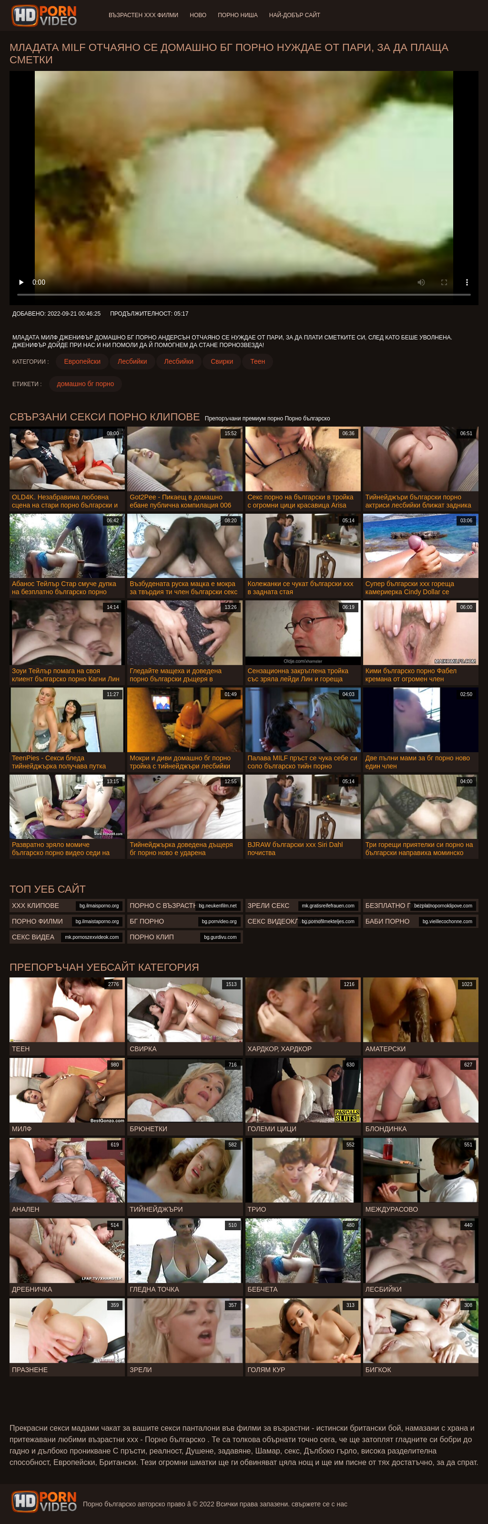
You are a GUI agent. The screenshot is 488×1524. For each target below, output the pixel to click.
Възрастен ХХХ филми (143, 15)
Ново (198, 15)
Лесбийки (132, 361)
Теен (257, 361)
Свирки (222, 361)
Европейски (82, 361)
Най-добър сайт (294, 15)
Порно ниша (238, 15)
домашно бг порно (85, 384)
